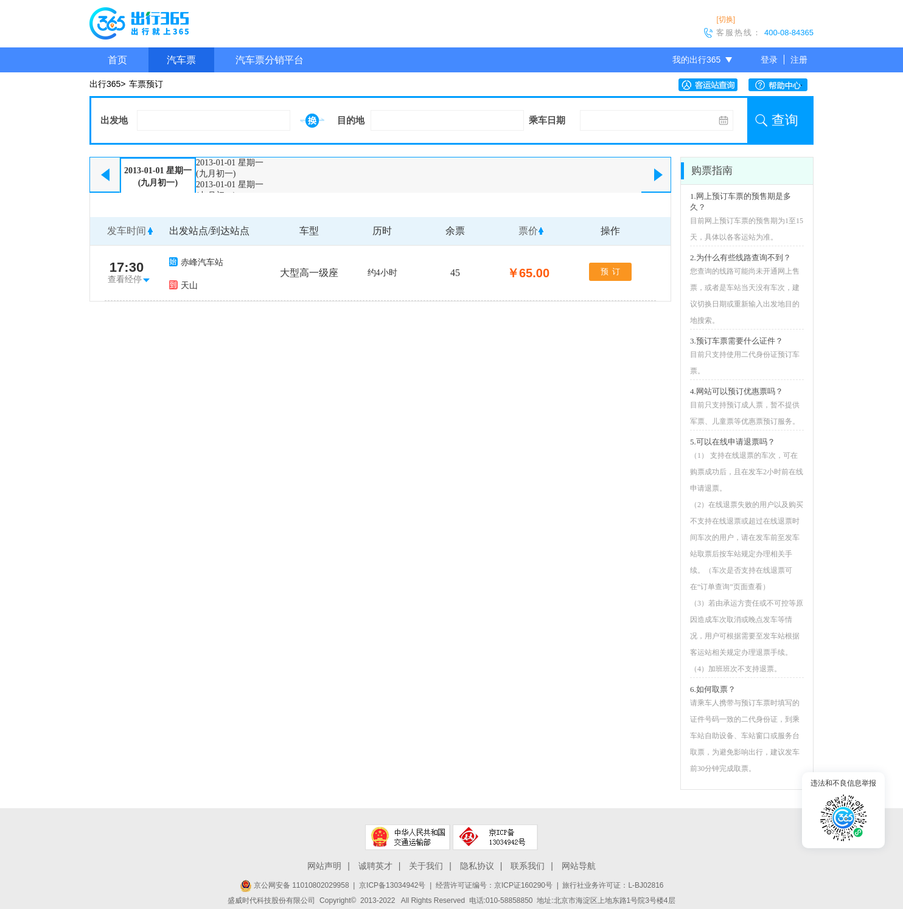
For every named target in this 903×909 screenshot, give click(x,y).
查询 (785, 120)
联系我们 (528, 866)
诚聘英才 (375, 866)
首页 (117, 60)
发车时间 (126, 231)
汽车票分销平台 (269, 60)
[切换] (725, 19)
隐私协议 (477, 866)
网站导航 (579, 866)
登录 (769, 59)
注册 (798, 59)
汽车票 (181, 60)
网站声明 (324, 866)
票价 (528, 231)
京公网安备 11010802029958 (294, 885)
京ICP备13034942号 (392, 885)
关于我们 (426, 866)
